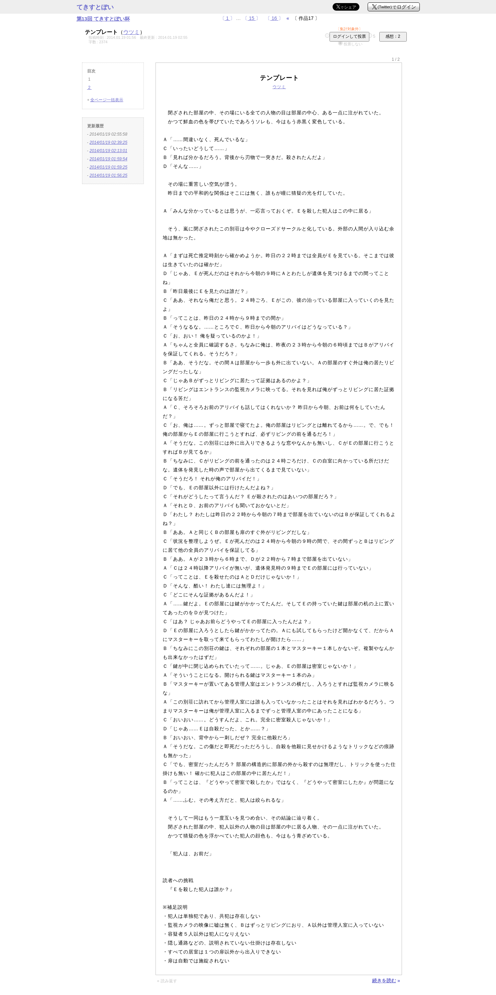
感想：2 (392, 36)
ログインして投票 (349, 36)
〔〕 (227, 18)
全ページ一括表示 (106, 100)
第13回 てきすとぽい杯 (103, 19)
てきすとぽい (95, 7)
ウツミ (131, 32)
